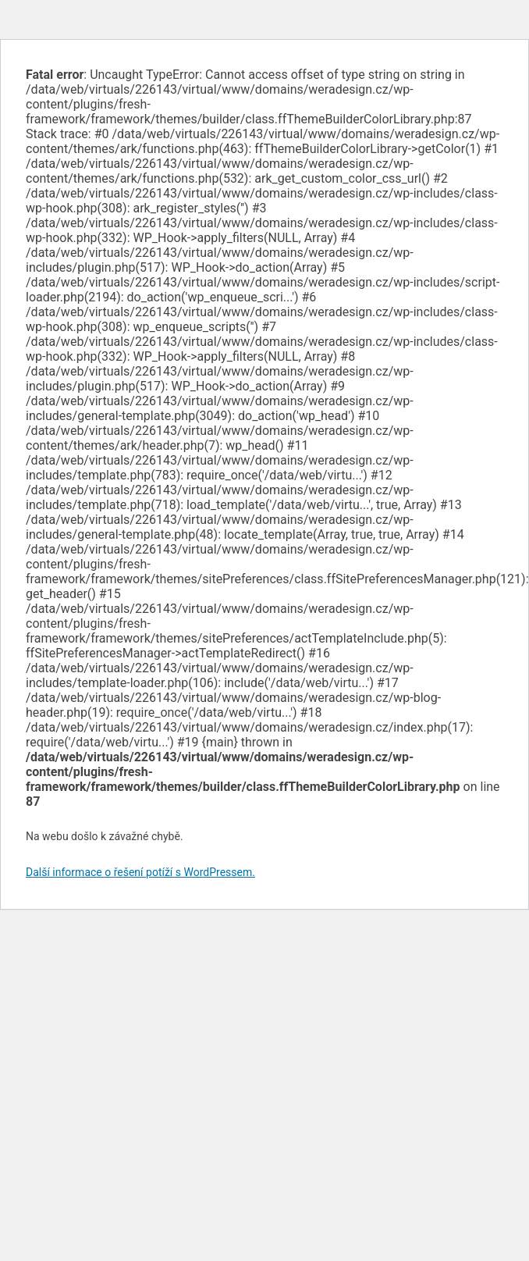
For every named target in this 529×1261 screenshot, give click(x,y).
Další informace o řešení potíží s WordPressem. (140, 872)
